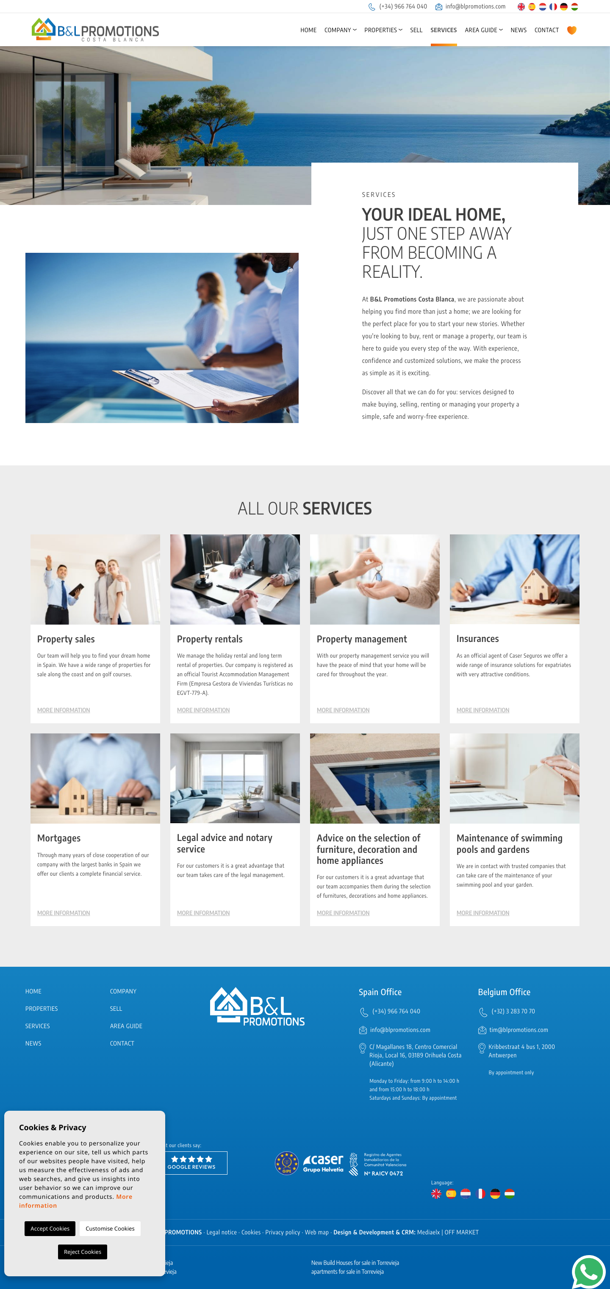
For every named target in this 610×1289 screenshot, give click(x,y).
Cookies (251, 1232)
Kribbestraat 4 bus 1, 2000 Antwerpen (522, 1051)
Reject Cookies (82, 1252)
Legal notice (222, 1232)
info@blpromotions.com (470, 6)
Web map (317, 1232)
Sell (416, 30)
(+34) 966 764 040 (397, 6)
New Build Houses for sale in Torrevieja (355, 1263)
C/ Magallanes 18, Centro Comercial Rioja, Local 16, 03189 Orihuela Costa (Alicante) (415, 1055)
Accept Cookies (49, 1228)
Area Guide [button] (481, 30)
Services (444, 30)
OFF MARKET (462, 1232)
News (519, 30)
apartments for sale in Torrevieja (347, 1271)
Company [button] (337, 30)
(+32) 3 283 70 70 (513, 1011)
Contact (547, 30)
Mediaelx (428, 1232)
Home (308, 30)
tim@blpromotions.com (519, 1030)
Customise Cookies (110, 1228)
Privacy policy (283, 1232)
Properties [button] (381, 30)
